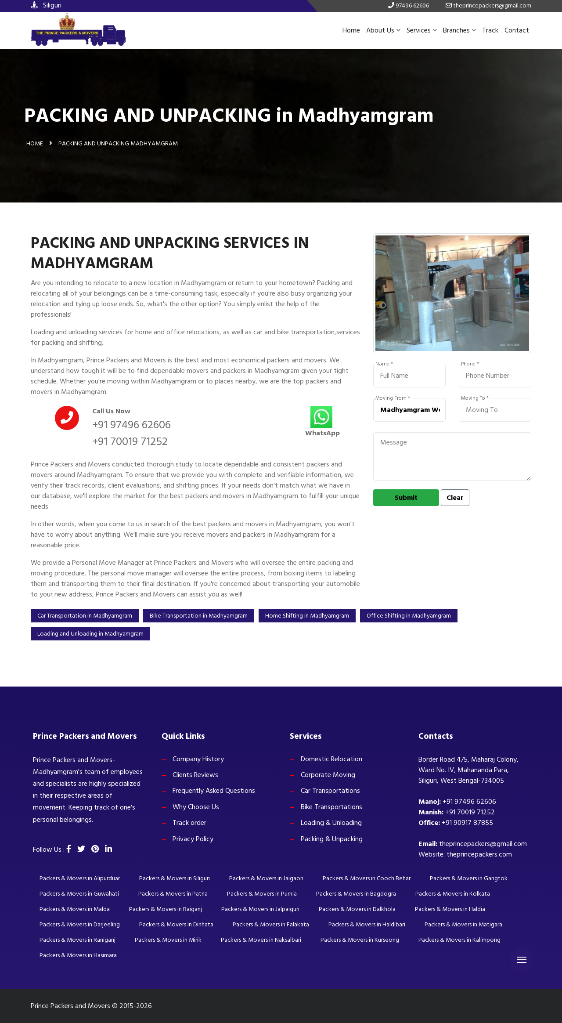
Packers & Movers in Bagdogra (356, 894)
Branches (459, 30)
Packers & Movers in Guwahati (79, 894)
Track (490, 30)
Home (351, 30)
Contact (516, 30)
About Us (383, 30)
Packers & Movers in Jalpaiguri (260, 909)
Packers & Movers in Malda (75, 909)
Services (422, 30)
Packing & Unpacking (332, 839)
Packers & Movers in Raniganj (77, 940)
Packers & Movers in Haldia (450, 909)
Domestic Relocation (331, 759)
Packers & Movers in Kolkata (452, 894)
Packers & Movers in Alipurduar (80, 878)
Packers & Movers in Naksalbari (261, 940)
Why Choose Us (196, 807)
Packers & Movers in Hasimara (78, 955)
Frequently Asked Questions (214, 790)
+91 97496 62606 (131, 425)
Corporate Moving (328, 775)
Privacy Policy (193, 839)
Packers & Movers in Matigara (463, 924)
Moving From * (392, 398)
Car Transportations (330, 790)
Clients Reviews (195, 775)
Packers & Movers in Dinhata (176, 924)
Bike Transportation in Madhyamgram (199, 616)
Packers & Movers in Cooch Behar (367, 878)
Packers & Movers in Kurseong (360, 940)
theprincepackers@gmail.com (483, 843)
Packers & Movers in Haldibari (366, 924)
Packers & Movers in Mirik (168, 940)
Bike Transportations (331, 807)
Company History (198, 759)
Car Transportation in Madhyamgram (84, 616)
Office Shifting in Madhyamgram (409, 616)
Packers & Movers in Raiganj (165, 909)
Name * (384, 364)
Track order (189, 822)
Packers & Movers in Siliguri (174, 878)
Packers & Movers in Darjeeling (80, 924)
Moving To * (475, 398)
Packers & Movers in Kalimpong (459, 940)
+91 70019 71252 (130, 441)
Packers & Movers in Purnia (262, 894)
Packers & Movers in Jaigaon (266, 878)
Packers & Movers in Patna (173, 894)
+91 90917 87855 (467, 822)
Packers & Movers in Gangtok (469, 878)
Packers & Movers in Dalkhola (357, 909)
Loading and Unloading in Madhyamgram (90, 634)
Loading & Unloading (331, 822)
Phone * (470, 364)
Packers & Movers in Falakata (271, 924)
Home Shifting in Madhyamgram (307, 616)
